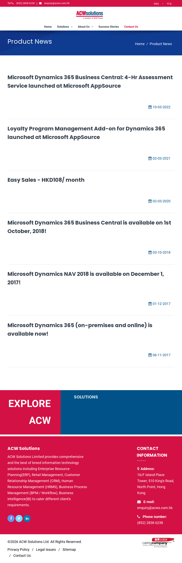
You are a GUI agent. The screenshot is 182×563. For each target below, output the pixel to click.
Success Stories (108, 26)
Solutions (65, 26)
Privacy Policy (18, 549)
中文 (169, 3)
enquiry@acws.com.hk (54, 3)
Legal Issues (46, 549)
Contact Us (131, 26)
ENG (156, 3)
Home (48, 26)
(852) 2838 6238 (21, 3)
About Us (85, 26)
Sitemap (69, 549)
